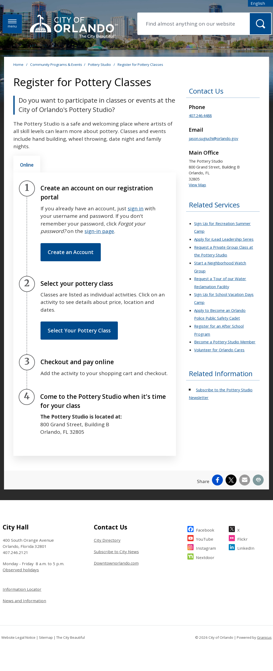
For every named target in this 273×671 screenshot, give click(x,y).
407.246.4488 (200, 115)
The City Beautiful (70, 637)
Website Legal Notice (18, 637)
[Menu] (12, 23)
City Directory (107, 540)
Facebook (205, 529)
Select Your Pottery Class (79, 330)
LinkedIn (245, 547)
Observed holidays (21, 569)
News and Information (24, 600)
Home (18, 64)
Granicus (264, 637)
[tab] (26, 164)
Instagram (206, 547)
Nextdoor (205, 556)
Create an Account (71, 252)
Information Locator (22, 589)
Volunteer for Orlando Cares (219, 349)
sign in (135, 208)
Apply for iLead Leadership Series (224, 239)
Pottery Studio (100, 64)
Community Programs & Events (56, 64)
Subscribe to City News (116, 551)
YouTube (204, 538)
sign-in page (99, 231)
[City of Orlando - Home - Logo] (74, 27)
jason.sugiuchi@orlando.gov (213, 138)
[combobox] (260, 3)
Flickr (242, 538)
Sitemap (46, 637)
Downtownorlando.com (116, 563)
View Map (197, 184)
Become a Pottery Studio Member (224, 341)
